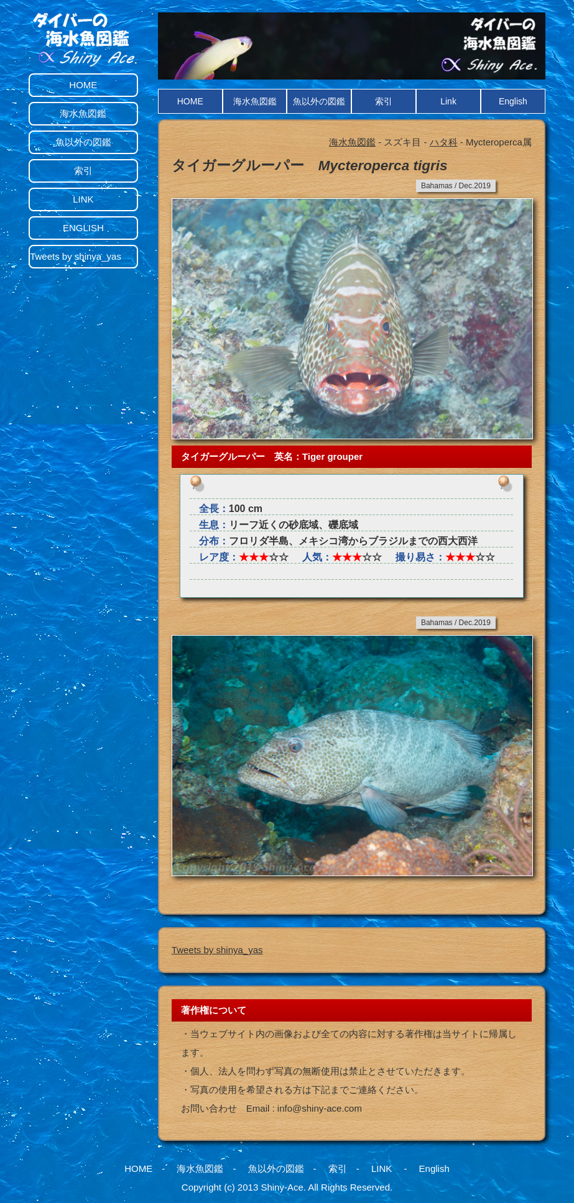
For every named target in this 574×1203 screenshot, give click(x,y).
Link (448, 101)
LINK (83, 199)
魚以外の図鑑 (319, 101)
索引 (383, 101)
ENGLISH (83, 227)
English (513, 101)
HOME (190, 101)
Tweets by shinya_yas (217, 950)
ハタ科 (444, 142)
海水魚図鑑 (255, 101)
